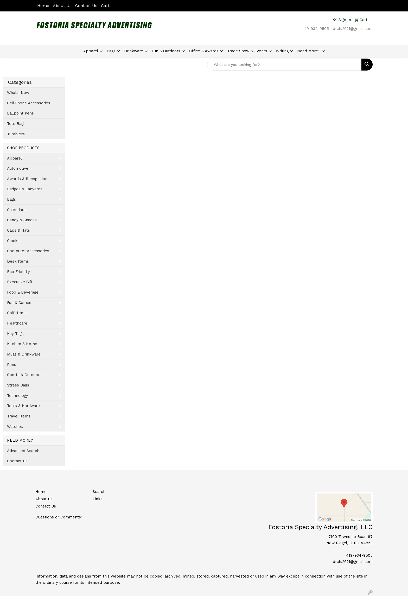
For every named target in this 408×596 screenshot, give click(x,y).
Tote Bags (16, 123)
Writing (282, 51)
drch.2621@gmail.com (353, 28)
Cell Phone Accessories (28, 103)
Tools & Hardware (23, 405)
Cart (105, 5)
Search (99, 491)
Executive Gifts (21, 282)
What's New (18, 92)
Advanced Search (23, 450)
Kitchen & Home (22, 343)
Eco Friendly (18, 271)
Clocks (13, 240)
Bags (111, 51)
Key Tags (15, 333)
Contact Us (86, 5)
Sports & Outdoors (24, 374)
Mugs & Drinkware (24, 354)
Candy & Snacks (22, 220)
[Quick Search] (284, 65)
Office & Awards (204, 51)
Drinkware (133, 51)
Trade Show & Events (247, 51)
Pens (11, 364)
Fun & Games (19, 302)
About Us (62, 5)
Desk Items (18, 261)
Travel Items (18, 416)
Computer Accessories (28, 251)
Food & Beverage (23, 292)
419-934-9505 (315, 28)
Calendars (16, 209)
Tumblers (16, 134)
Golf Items (17, 312)
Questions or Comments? (59, 517)
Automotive (17, 168)
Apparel (90, 51)
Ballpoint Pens (20, 113)
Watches (15, 426)
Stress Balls (18, 385)
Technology (17, 395)
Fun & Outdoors (166, 51)
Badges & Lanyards (24, 189)
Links (98, 499)
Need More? (308, 51)
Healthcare (17, 323)
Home (43, 5)
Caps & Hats (18, 230)
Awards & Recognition (27, 178)
